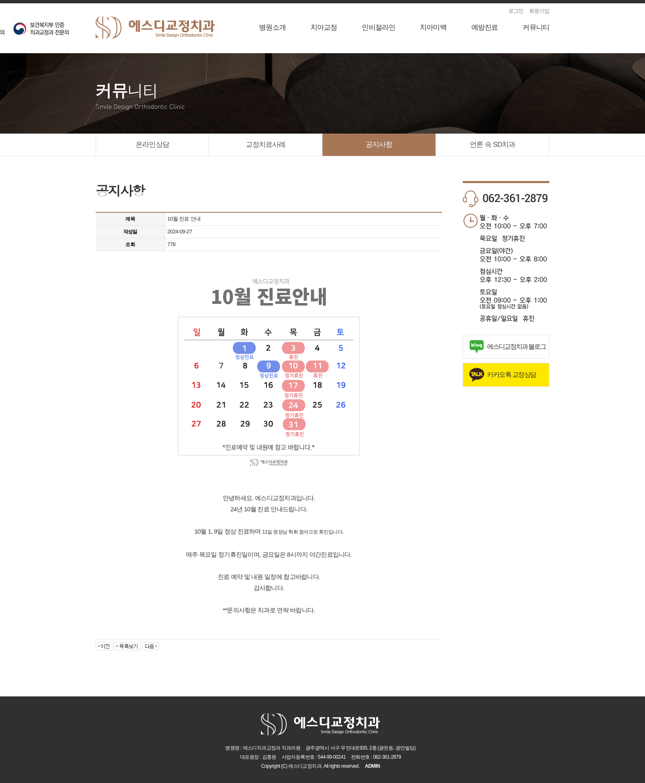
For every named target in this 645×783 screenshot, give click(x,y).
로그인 (516, 11)
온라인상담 (152, 144)
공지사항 (379, 144)
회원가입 (539, 11)
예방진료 (484, 27)
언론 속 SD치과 (492, 144)
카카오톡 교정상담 (511, 374)
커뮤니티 (536, 27)
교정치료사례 (266, 144)
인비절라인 (378, 27)
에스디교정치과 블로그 (516, 346)
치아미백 (433, 27)
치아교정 (324, 27)
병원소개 (272, 27)
